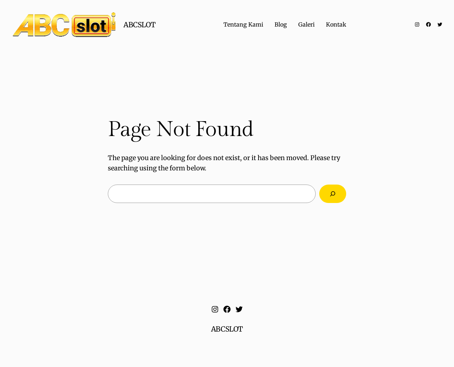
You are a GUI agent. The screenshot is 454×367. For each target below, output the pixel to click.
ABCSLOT (139, 24)
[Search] (332, 194)
